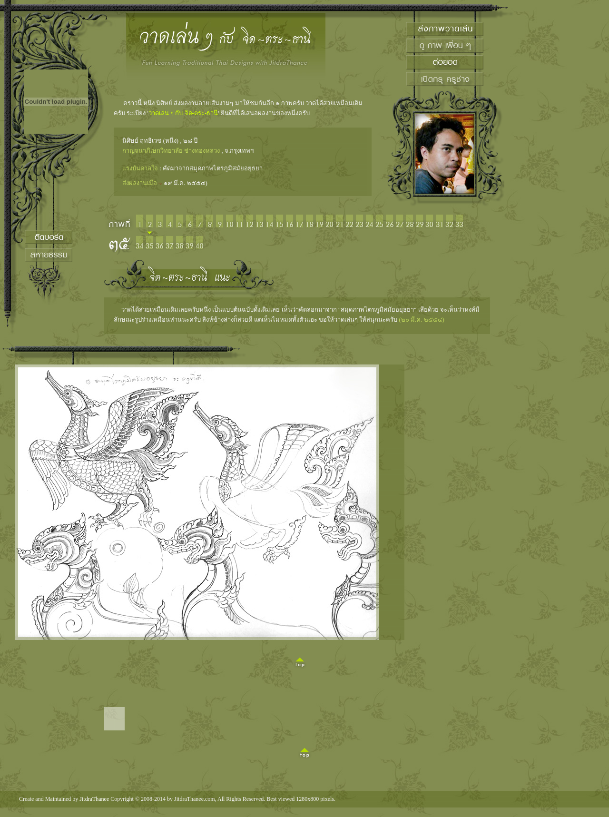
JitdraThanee (94, 799)
